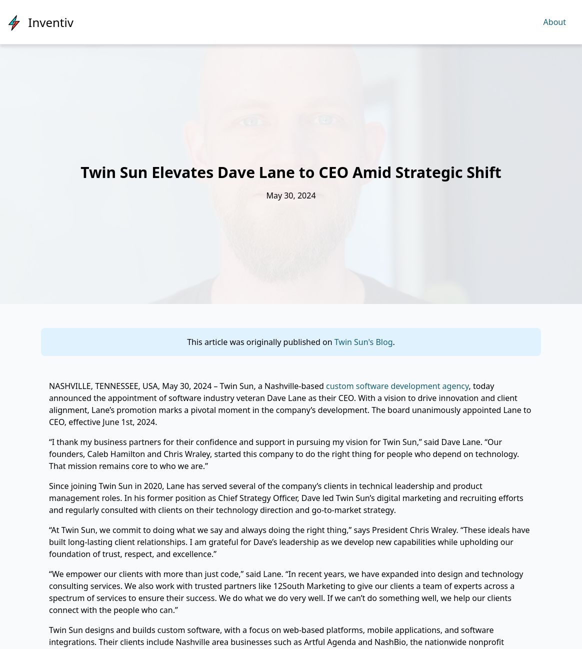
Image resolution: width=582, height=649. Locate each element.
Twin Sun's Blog (363, 342)
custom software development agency (397, 386)
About (555, 22)
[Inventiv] (41, 21)
